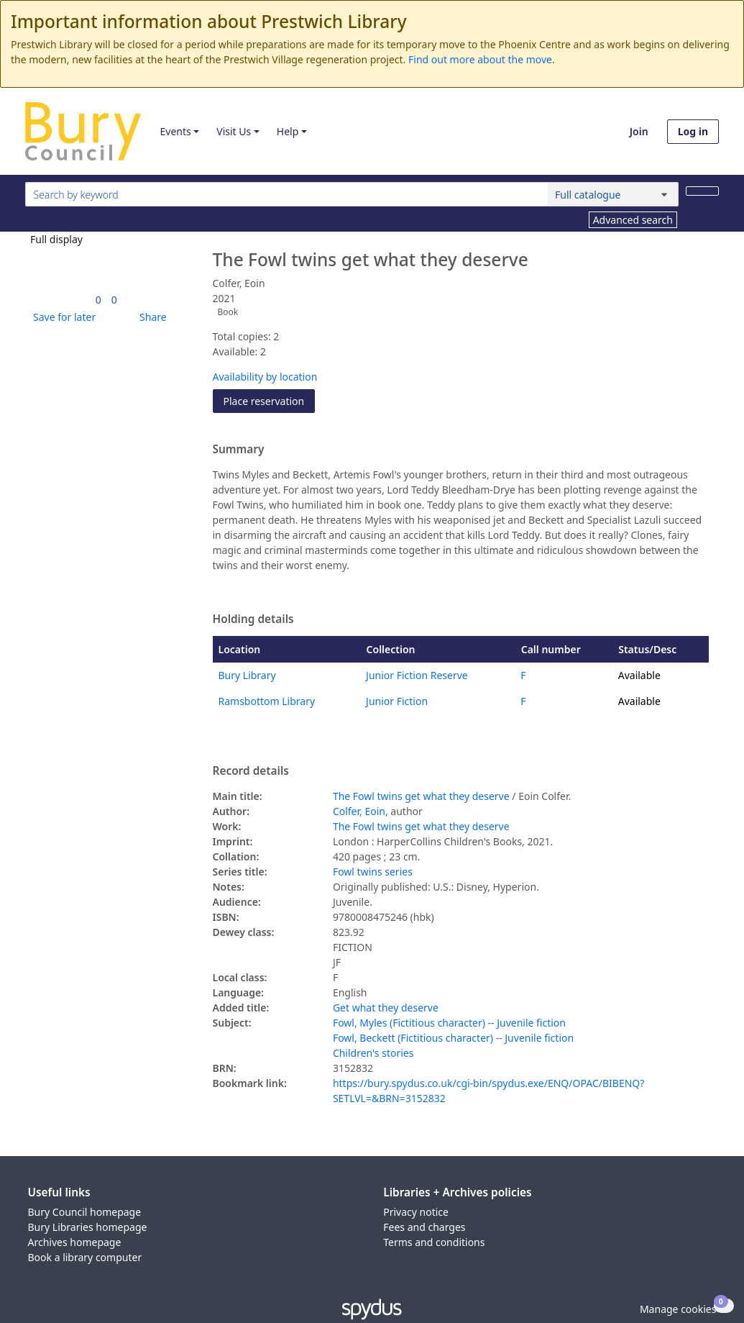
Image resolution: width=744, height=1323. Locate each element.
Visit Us (233, 131)
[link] (98, 299)
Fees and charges (424, 1227)
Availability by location (265, 376)
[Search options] (613, 194)
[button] (62, 316)
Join (639, 131)
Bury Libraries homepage (87, 1227)
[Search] (702, 191)
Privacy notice (416, 1212)
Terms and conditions (433, 1242)
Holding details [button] (253, 619)
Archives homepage (74, 1242)
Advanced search (633, 220)
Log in (693, 131)
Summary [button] (239, 449)
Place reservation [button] (270, 400)
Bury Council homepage (85, 1212)
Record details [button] (251, 771)
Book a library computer (85, 1257)
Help (288, 131)
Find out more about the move (480, 59)
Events (175, 131)
